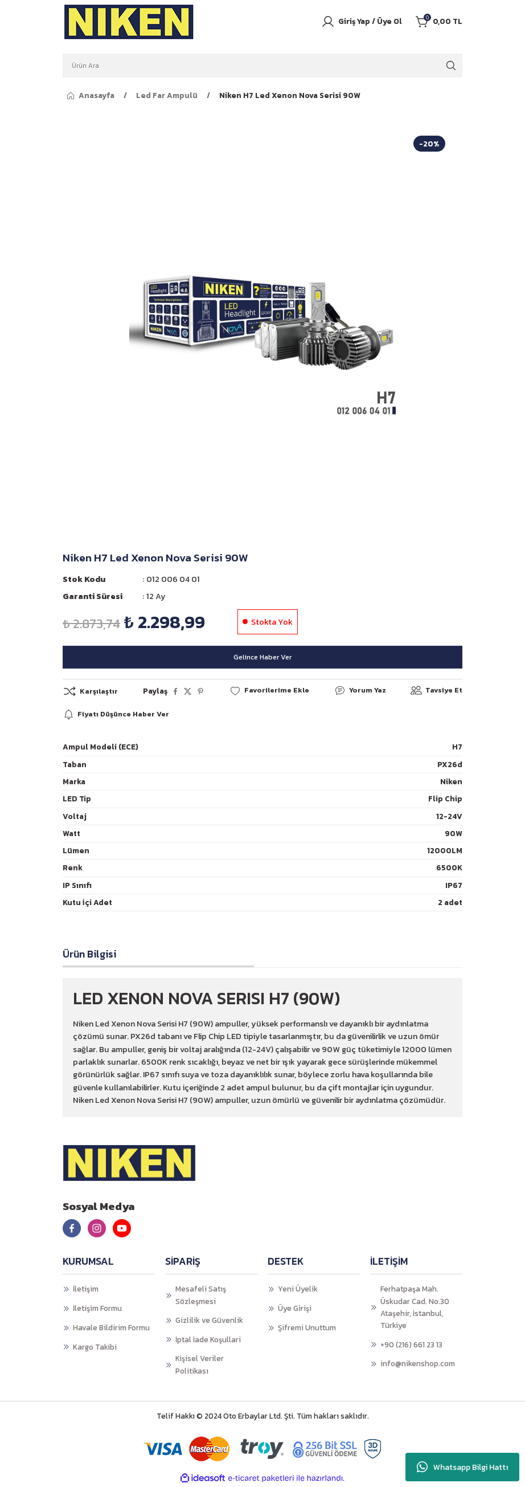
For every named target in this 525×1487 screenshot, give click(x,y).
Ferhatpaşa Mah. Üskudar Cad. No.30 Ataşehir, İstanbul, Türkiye (414, 1307)
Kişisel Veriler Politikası (199, 1364)
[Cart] (439, 21)
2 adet (450, 903)
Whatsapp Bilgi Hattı (462, 1467)
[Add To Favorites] (269, 691)
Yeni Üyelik (298, 1289)
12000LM (444, 851)
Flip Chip (445, 799)
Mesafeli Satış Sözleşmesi (200, 1295)
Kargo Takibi (95, 1346)
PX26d (449, 764)
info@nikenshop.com (417, 1364)
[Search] (262, 66)
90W (453, 834)
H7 (457, 747)
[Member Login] (361, 21)
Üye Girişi (294, 1308)
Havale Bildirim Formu (111, 1328)
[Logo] (129, 21)
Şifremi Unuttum (307, 1328)
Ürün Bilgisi (89, 954)
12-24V (449, 816)
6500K (449, 868)
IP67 (453, 885)
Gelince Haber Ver (263, 656)
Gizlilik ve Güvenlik (209, 1320)
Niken (451, 782)
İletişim (86, 1289)
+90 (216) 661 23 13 (411, 1344)
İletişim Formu (97, 1308)
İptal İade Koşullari (208, 1339)
